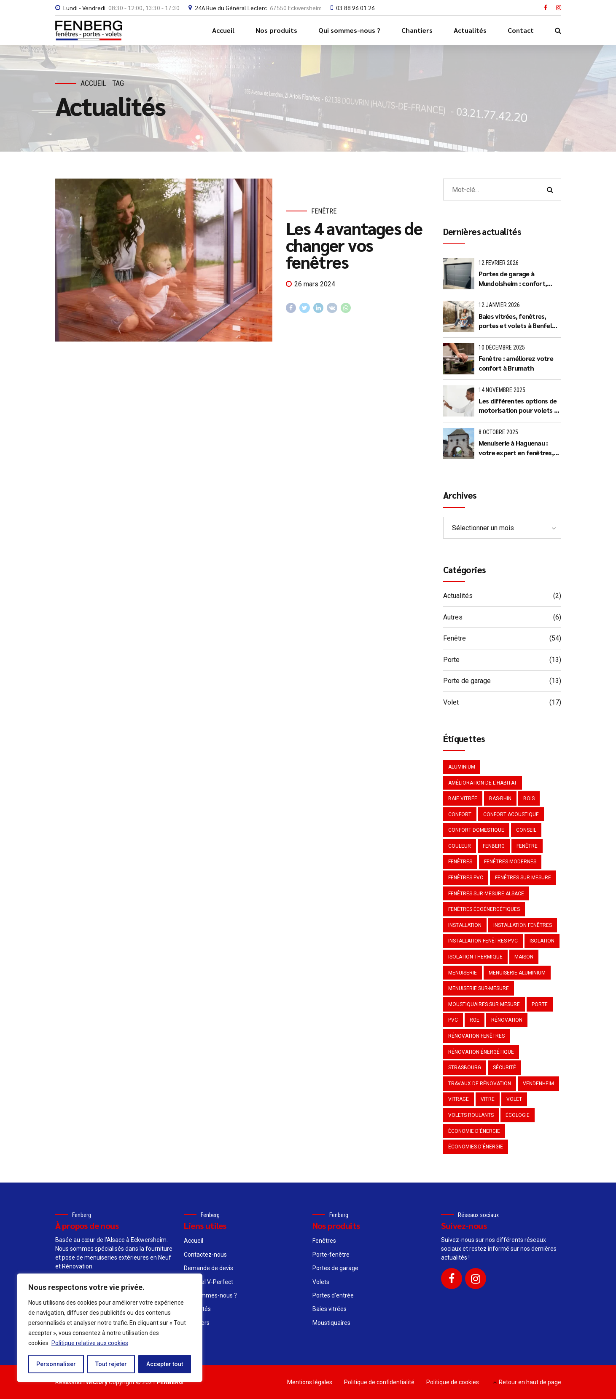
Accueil (223, 30)
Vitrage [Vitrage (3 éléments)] (458, 1099)
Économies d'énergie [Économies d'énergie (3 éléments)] (475, 1147)
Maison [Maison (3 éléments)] (523, 957)
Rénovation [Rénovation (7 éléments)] (506, 1020)
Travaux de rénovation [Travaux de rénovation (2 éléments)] (479, 1084)
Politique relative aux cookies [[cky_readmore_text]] (89, 1343)
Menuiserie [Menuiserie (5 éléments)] (462, 973)
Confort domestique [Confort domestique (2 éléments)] (476, 830)
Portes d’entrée (333, 1295)
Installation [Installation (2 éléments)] (465, 925)
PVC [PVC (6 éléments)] (453, 1020)
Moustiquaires (331, 1322)
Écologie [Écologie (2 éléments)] (518, 1115)
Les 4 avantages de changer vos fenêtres (354, 244)
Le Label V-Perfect (208, 1282)
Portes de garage (335, 1268)
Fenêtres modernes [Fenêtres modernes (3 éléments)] (510, 862)
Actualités (470, 30)
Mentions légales (309, 1382)
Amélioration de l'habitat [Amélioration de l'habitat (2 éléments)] (482, 783)
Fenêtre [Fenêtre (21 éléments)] (527, 846)
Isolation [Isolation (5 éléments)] (542, 941)
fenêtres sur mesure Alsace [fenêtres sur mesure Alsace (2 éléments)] (486, 894)
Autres (453, 617)
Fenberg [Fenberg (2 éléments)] (494, 846)
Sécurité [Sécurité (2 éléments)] (504, 1068)
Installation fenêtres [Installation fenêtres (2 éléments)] (522, 925)
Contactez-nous (205, 1254)
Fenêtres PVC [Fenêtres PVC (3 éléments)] (465, 878)
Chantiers (417, 30)
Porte (451, 660)
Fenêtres (324, 1240)
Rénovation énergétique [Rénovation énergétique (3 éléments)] (481, 1052)
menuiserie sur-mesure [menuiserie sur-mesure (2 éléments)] (478, 988)
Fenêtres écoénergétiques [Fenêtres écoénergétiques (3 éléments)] (484, 909)
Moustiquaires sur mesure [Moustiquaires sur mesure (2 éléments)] (484, 1004)
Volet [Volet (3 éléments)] (514, 1099)
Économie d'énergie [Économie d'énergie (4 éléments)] (474, 1131)
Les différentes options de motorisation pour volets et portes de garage (520, 405)
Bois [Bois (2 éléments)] (529, 798)
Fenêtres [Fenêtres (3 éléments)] (460, 862)
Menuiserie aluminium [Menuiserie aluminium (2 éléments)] (517, 973)
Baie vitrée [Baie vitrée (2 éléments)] (462, 798)
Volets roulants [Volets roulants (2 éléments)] (471, 1115)
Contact (521, 30)
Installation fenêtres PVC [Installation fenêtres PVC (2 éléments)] (483, 941)
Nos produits (276, 30)
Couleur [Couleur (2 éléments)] (459, 846)
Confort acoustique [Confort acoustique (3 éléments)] (511, 814)
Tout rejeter (111, 1364)
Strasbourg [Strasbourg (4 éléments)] (464, 1068)
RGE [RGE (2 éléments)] (474, 1020)
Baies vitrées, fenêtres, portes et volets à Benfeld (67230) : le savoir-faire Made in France (517, 321)
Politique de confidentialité (379, 1382)
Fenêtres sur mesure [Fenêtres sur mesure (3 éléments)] (523, 878)
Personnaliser (56, 1364)
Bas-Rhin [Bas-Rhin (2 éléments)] (500, 798)
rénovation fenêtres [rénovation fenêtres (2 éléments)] (476, 1036)
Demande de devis (208, 1268)
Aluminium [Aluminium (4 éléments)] (461, 767)
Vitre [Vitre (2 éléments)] (488, 1099)
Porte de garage (467, 681)
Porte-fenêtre (331, 1254)
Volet (451, 702)
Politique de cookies (452, 1382)
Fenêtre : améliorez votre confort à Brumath (516, 363)
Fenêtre (323, 211)
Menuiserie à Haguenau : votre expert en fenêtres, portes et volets (516, 447)
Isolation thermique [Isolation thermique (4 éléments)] (475, 957)
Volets (320, 1282)
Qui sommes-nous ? (349, 30)
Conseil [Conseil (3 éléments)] (526, 830)
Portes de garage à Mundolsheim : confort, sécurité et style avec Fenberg (513, 278)
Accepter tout (164, 1364)
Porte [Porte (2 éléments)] (540, 1004)
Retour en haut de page (530, 1382)
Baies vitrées (329, 1309)
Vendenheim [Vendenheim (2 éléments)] (538, 1084)
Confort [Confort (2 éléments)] (459, 814)
